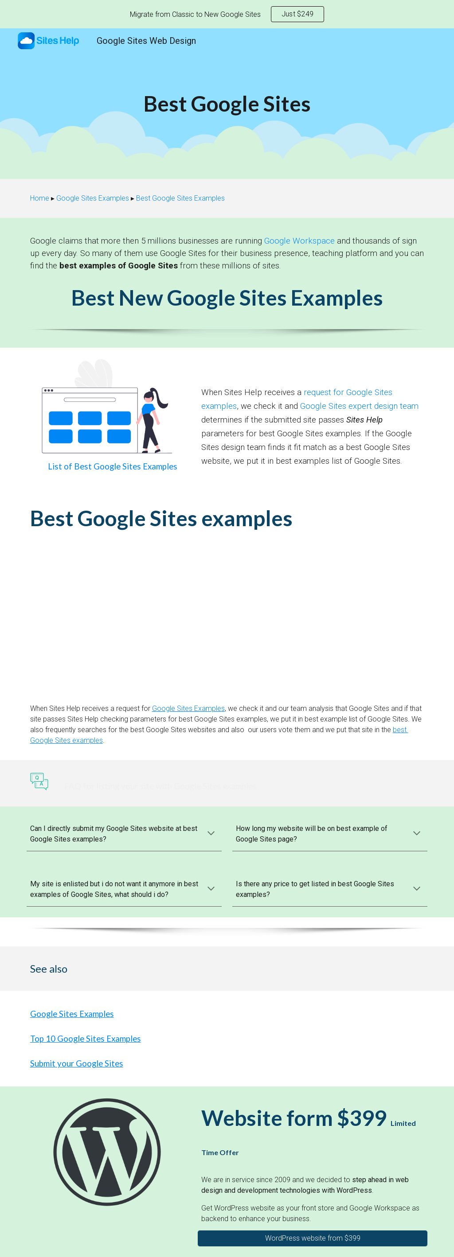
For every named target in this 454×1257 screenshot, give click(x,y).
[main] (227, 103)
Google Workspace (299, 241)
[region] (227, 14)
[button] (211, 834)
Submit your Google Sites (76, 1063)
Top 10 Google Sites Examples (85, 1039)
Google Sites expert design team (359, 406)
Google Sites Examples (92, 198)
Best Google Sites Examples (180, 198)
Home (39, 198)
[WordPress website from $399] (312, 1238)
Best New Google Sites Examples (227, 297)
